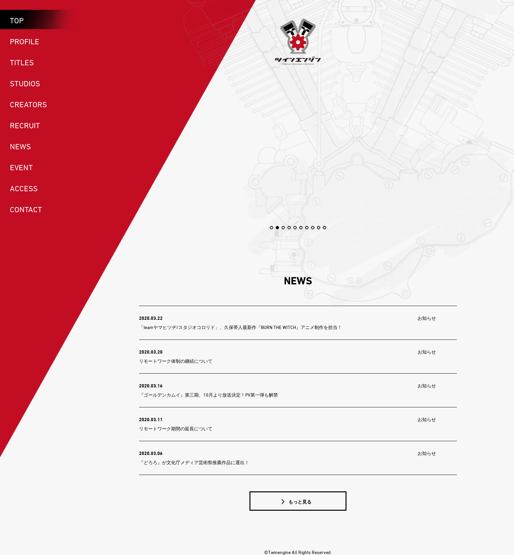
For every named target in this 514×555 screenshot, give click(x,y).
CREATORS (28, 104)
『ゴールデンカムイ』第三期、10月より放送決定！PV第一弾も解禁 (208, 395)
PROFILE (24, 41)
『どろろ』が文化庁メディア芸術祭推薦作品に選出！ (194, 462)
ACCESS (24, 188)
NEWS (20, 146)
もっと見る (299, 501)
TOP (17, 20)
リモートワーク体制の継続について (175, 361)
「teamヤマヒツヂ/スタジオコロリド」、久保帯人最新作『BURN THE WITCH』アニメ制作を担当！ (240, 327)
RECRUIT (25, 125)
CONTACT (26, 209)
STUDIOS (25, 83)
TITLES (22, 62)
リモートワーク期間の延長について (175, 428)
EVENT (21, 167)
